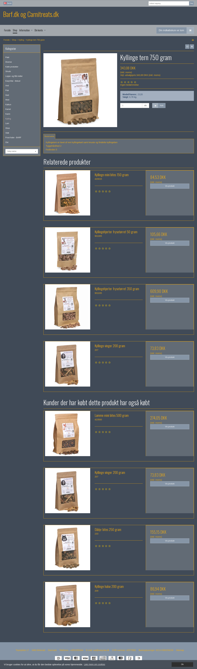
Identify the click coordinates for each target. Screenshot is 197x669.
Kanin (7, 114)
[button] (187, 46)
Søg (191, 3)
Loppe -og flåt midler (14, 76)
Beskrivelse (49, 136)
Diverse (8, 62)
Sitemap (180, 650)
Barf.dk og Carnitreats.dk (31, 14)
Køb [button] (157, 105)
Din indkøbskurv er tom (176, 30)
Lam (7, 123)
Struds (8, 71)
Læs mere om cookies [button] (94, 664)
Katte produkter (11, 67)
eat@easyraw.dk (101, 650)
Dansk (8, 3)
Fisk (7, 90)
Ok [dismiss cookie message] (182, 664)
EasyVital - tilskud (12, 81)
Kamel (8, 109)
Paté (7, 57)
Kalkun (8, 105)
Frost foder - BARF (13, 138)
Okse (7, 128)
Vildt (7, 133)
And (7, 86)
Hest (7, 100)
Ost (6, 142)
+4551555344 (76, 650)
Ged (7, 95)
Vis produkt (170, 186)
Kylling (8, 119)
